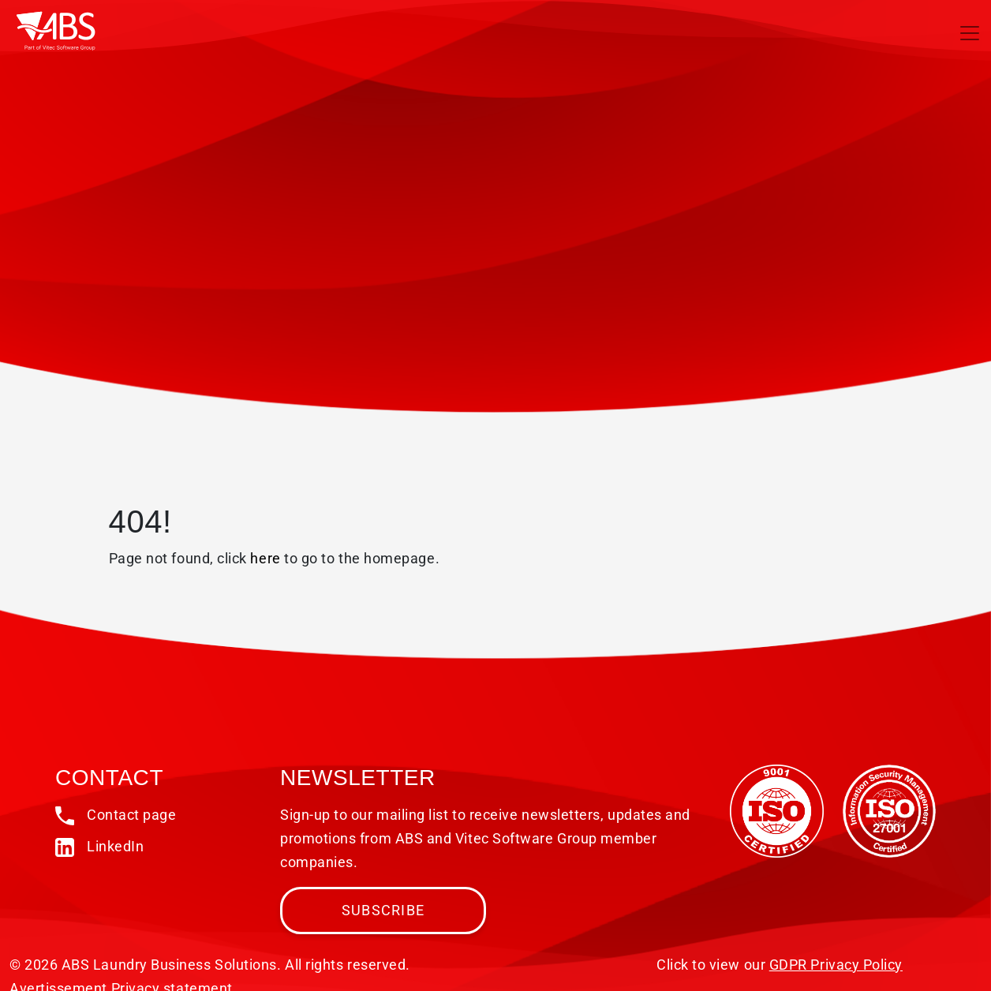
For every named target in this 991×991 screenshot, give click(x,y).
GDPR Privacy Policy (836, 964)
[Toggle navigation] (969, 33)
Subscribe (383, 910)
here (265, 558)
